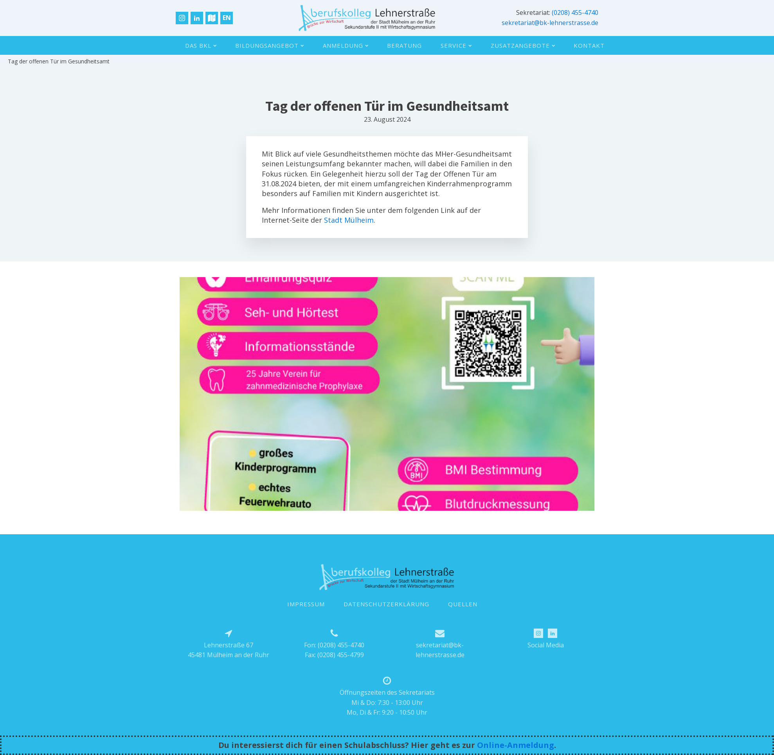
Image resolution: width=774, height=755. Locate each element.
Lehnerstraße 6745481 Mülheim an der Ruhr (228, 650)
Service (456, 45)
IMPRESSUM (306, 604)
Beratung (404, 45)
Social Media (545, 645)
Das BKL (200, 45)
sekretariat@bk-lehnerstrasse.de (550, 22)
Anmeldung (345, 45)
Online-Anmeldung (515, 745)
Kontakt (589, 45)
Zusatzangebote (523, 45)
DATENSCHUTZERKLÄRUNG (386, 604)
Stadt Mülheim (349, 220)
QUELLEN (462, 604)
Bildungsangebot (269, 45)
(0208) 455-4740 (575, 12)
